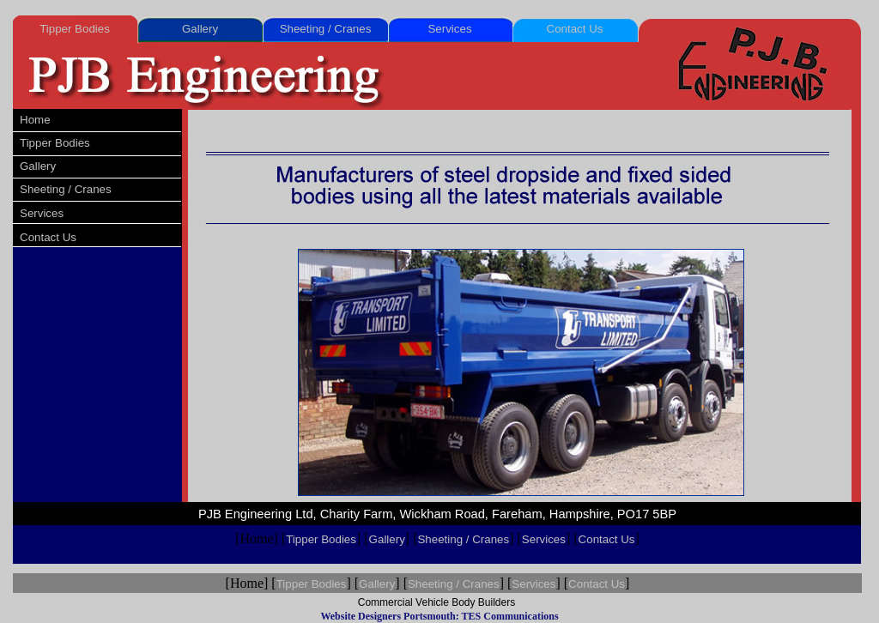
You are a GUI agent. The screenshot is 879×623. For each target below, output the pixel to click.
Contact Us (575, 28)
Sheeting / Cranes (326, 28)
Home (35, 119)
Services (449, 28)
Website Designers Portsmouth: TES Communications (439, 616)
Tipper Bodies (74, 28)
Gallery (200, 28)
